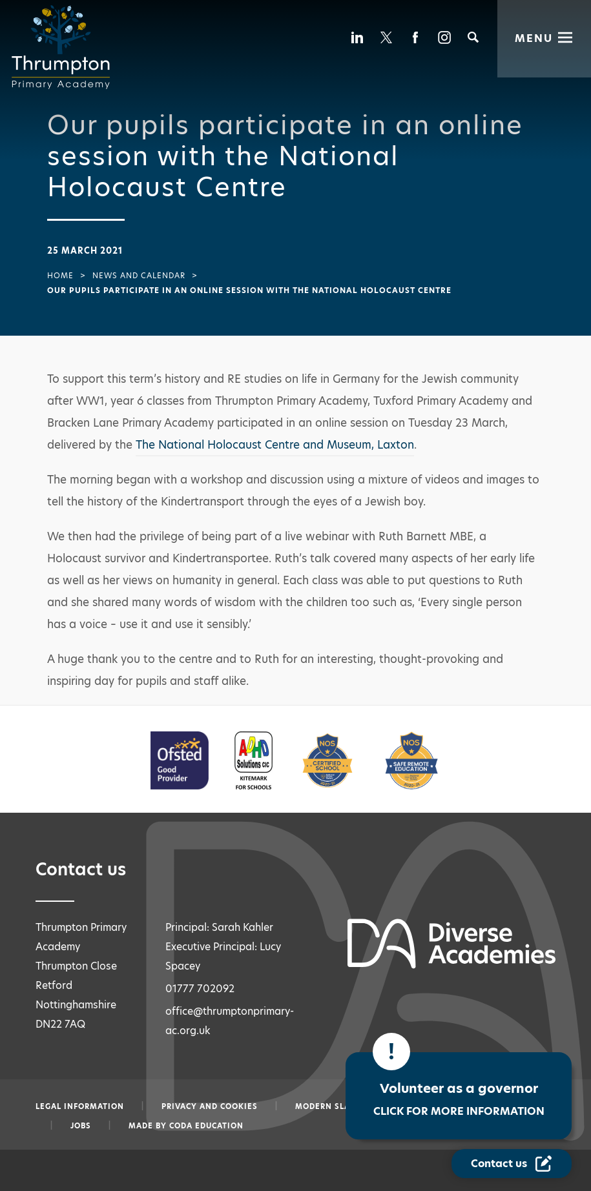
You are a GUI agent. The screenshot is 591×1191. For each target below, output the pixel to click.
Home (60, 275)
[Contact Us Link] (513, 1164)
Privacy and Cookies (209, 1106)
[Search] (473, 37)
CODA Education (206, 1126)
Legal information (80, 1106)
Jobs (80, 1126)
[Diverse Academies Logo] (65, 47)
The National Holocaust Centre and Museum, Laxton (275, 445)
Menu (534, 37)
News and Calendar (138, 275)
